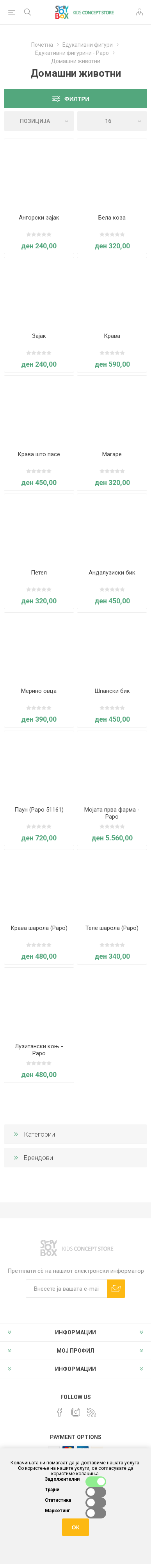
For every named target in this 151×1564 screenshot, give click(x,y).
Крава (112, 335)
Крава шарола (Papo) (39, 927)
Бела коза (112, 217)
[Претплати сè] (66, 1288)
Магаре (112, 454)
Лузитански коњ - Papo (39, 1050)
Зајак (39, 335)
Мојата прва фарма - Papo (112, 813)
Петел (39, 572)
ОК (75, 1527)
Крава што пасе (39, 454)
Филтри (76, 98)
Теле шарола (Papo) (112, 927)
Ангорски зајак (39, 217)
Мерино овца (39, 690)
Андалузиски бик (112, 572)
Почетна (42, 45)
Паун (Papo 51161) (39, 809)
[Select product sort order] (39, 121)
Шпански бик (112, 690)
